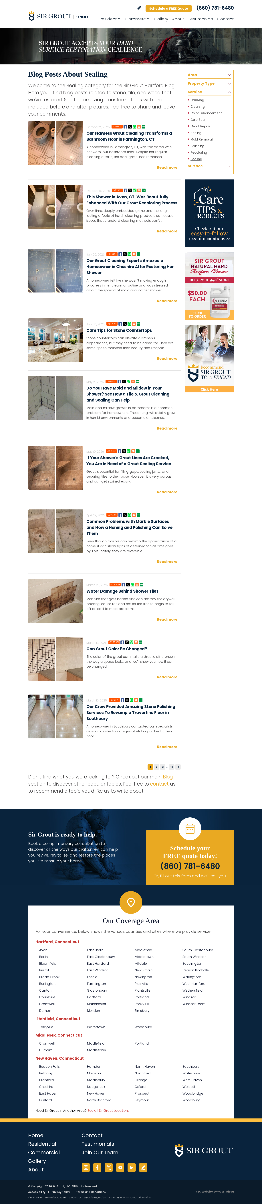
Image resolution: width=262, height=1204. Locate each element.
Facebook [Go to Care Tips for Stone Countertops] (120, 324)
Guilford (45, 1100)
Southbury (190, 1066)
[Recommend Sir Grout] (209, 358)
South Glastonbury (197, 950)
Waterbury (191, 1073)
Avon (43, 950)
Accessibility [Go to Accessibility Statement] (36, 1192)
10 (171, 767)
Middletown (144, 956)
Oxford (140, 1086)
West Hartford (194, 983)
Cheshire (46, 1086)
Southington (192, 963)
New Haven (96, 1093)
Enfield (92, 977)
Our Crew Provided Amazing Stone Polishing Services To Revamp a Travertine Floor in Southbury (130, 712)
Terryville (46, 1027)
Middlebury (96, 1080)
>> (177, 767)
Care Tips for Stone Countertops (119, 330)
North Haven (145, 1066)
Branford (46, 1080)
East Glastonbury (101, 956)
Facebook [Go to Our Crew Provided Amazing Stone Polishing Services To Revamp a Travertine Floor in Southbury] (122, 700)
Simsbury (142, 1010)
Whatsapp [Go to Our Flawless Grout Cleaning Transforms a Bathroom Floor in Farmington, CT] (134, 126)
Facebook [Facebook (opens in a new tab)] (97, 1167)
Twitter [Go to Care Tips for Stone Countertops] (125, 324)
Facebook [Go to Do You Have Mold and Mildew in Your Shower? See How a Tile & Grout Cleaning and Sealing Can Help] (119, 381)
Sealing (196, 159)
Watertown (96, 1027)
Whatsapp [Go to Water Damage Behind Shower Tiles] (132, 584)
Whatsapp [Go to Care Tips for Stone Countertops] (129, 324)
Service (195, 91)
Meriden (93, 1010)
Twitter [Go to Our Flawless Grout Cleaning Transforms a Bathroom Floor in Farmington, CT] (130, 126)
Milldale (141, 963)
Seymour (142, 1100)
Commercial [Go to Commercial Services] (137, 19)
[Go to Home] (61, 16)
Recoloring (198, 152)
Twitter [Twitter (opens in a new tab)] (109, 1167)
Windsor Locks (193, 1004)
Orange (141, 1080)
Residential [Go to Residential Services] (110, 19)
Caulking (197, 100)
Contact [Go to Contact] (225, 19)
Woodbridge (192, 1093)
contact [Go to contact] (159, 784)
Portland (142, 997)
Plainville (141, 983)
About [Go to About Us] (178, 19)
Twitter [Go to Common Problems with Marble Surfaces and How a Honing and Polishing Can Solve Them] (125, 515)
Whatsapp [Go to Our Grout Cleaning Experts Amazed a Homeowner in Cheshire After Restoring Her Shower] (129, 254)
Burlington (47, 983)
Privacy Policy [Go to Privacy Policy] (60, 1192)
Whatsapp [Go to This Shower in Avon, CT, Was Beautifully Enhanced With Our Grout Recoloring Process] (134, 190)
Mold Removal (201, 139)
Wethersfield (192, 990)
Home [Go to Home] (35, 1135)
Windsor (189, 997)
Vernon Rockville (195, 970)
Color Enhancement (206, 113)
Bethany (46, 1073)
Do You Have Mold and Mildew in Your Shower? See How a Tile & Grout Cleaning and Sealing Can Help (127, 394)
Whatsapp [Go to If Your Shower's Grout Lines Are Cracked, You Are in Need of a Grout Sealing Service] (128, 451)
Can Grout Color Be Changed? (116, 649)
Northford (143, 1073)
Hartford (94, 997)
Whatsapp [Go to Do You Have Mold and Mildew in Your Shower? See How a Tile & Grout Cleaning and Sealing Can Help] (128, 381)
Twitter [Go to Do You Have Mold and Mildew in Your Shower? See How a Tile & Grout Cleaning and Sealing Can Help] (124, 381)
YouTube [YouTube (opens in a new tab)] (120, 1167)
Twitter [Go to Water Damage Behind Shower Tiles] (128, 584)
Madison (94, 1073)
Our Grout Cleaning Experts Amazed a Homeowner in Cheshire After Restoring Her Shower (130, 267)
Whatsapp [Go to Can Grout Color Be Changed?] (131, 642)
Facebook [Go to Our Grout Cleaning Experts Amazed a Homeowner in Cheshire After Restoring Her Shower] (120, 254)
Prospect (142, 1093)
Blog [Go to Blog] (168, 777)
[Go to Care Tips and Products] (209, 213)
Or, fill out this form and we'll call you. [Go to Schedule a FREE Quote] (190, 876)
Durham (45, 1010)
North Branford (99, 1100)
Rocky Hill (142, 1004)
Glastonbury (97, 990)
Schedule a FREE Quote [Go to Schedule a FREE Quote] (168, 8)
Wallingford (191, 977)
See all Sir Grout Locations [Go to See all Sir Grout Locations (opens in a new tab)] (108, 1110)
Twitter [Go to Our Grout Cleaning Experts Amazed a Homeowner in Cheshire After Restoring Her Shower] (125, 254)
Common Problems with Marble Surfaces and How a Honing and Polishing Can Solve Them (129, 527)
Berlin (43, 956)
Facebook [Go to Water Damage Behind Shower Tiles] (123, 584)
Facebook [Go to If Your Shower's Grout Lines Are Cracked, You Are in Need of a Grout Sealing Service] (119, 451)
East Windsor (97, 970)
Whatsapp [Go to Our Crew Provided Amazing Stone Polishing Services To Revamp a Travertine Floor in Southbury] (131, 700)
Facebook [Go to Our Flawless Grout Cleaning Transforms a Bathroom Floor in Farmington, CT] (125, 126)
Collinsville (47, 997)
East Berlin (95, 950)
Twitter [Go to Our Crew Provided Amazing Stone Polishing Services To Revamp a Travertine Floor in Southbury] (127, 700)
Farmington (96, 983)
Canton (45, 990)
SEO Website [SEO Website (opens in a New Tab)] (204, 1191)
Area (192, 74)
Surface (195, 166)
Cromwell (47, 1004)
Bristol (44, 970)
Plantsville (142, 990)
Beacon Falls (49, 1066)
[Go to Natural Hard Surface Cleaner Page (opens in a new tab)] (209, 286)
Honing (195, 133)
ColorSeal (197, 120)
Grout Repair (200, 126)
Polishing (197, 146)
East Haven (48, 1093)
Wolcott (188, 1086)
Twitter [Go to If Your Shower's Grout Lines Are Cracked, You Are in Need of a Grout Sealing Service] (124, 451)
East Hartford (98, 963)
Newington (143, 977)
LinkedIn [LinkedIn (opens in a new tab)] (132, 1167)
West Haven (192, 1080)
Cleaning (197, 106)
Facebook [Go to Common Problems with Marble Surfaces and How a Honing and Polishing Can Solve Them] (120, 515)
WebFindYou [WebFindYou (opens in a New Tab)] (225, 1191)
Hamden (94, 1066)
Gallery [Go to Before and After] (161, 19)
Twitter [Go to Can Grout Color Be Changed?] (127, 642)
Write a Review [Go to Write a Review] (139, 8)
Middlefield (143, 950)
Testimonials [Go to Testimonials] (200, 19)
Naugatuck (96, 1086)
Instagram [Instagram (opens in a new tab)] (86, 1167)
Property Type (201, 83)
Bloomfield (47, 963)
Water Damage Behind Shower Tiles (122, 591)
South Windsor (194, 956)
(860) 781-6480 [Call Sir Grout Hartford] (215, 8)
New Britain (143, 970)
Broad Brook (49, 977)
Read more (167, 167)
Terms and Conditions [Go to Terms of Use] (91, 1192)
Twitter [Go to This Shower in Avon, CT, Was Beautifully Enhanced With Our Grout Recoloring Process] (130, 190)
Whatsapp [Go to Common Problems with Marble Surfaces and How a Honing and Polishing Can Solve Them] (129, 515)
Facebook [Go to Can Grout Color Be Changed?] (122, 642)
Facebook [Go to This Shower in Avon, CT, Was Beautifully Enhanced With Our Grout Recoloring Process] (125, 190)
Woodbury (143, 1027)
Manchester (96, 1004)
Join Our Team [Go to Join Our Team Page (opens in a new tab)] (100, 1152)
